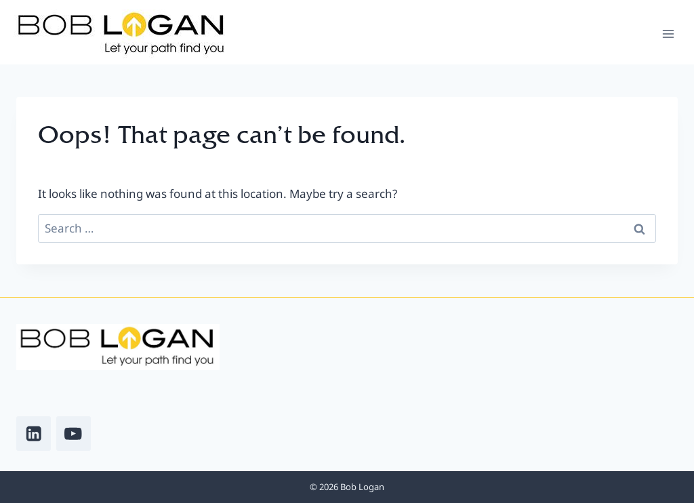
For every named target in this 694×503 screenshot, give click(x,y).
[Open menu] (667, 33)
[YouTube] (73, 433)
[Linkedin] (33, 433)
